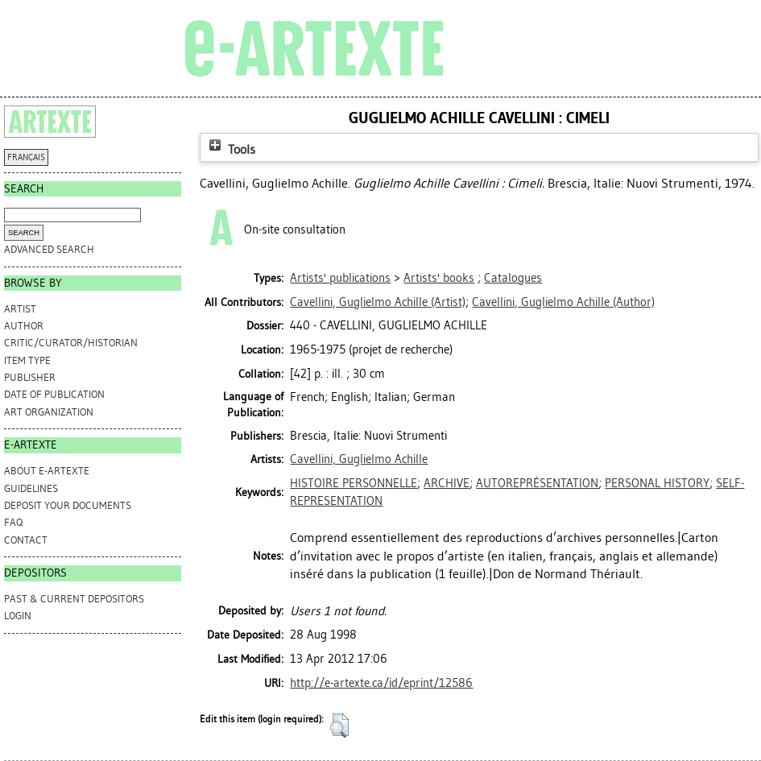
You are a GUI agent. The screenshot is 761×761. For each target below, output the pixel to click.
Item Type (27, 360)
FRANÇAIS (26, 157)
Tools (230, 149)
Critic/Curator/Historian (71, 343)
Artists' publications (340, 278)
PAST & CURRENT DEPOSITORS (74, 599)
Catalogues (513, 278)
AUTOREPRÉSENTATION (537, 483)
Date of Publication (54, 394)
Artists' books (438, 278)
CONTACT (26, 540)
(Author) (563, 302)
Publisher (30, 377)
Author (23, 326)
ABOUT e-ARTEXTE (46, 471)
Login (17, 616)
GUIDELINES (31, 488)
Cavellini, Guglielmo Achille (359, 459)
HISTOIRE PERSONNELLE (353, 483)
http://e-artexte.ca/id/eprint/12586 (381, 683)
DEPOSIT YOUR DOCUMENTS (67, 505)
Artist (20, 309)
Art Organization (48, 412)
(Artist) (377, 302)
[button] (339, 725)
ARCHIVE (446, 483)
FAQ (13, 522)
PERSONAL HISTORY (657, 483)
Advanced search (49, 249)
